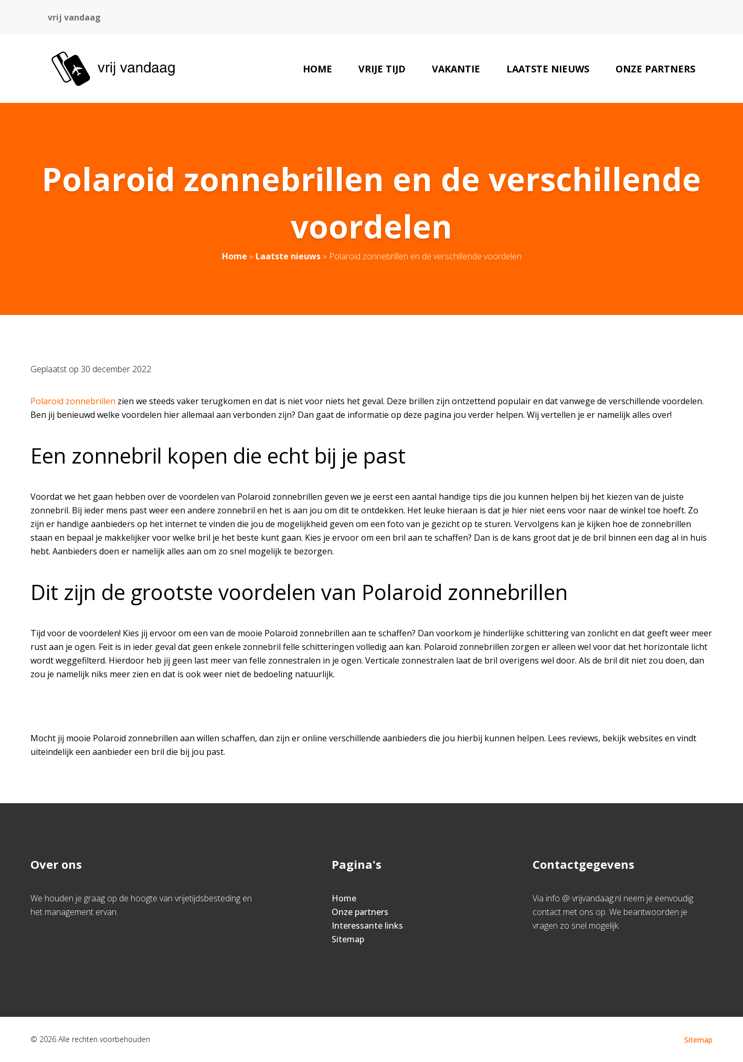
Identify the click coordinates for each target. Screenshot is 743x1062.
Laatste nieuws (547, 68)
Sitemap (348, 939)
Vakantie (456, 68)
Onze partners (655, 68)
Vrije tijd (382, 68)
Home (317, 68)
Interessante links (367, 925)
